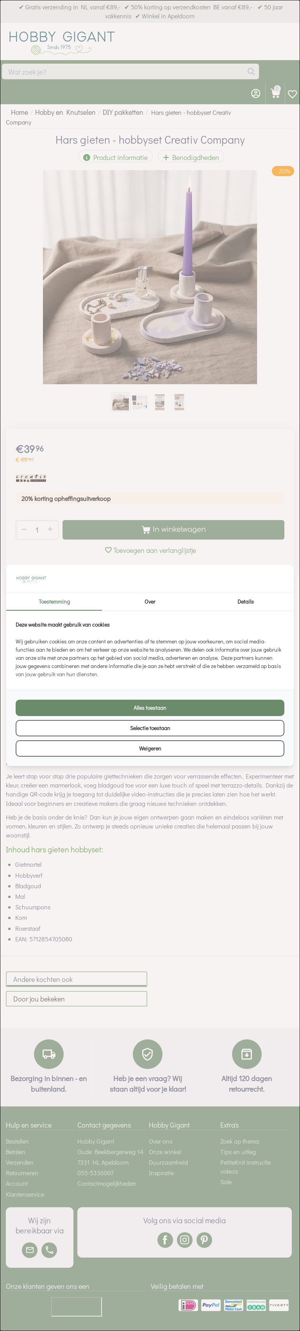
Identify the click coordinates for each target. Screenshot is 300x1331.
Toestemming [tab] (54, 601)
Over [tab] (150, 601)
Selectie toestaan (150, 728)
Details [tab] (246, 601)
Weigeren (150, 748)
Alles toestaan (150, 707)
